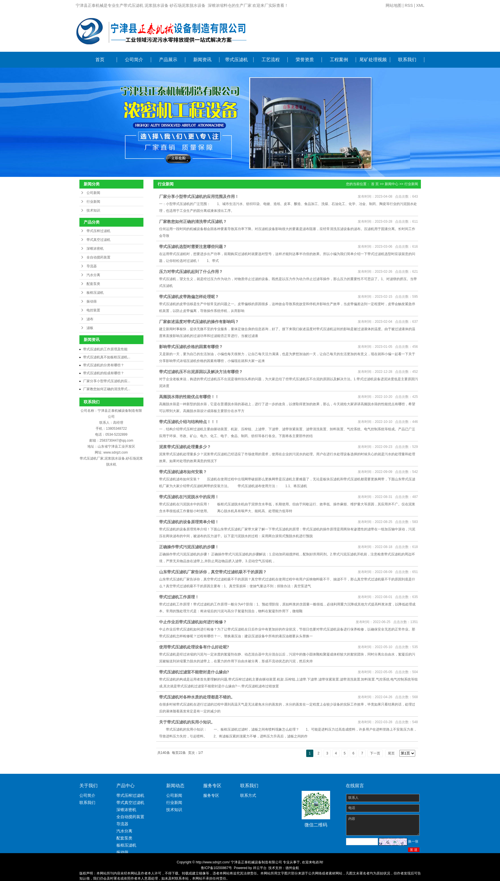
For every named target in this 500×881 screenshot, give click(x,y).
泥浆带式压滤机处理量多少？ (185, 446)
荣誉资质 (305, 59)
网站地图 (394, 5)
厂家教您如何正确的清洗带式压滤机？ (193, 221)
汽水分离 (93, 275)
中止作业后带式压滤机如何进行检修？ (193, 622)
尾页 (391, 753)
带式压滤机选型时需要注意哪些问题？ (193, 246)
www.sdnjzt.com (115, 452)
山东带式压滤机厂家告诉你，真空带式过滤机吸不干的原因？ (213, 572)
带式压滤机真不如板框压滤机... (106, 357)
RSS (409, 5)
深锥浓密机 (95, 249)
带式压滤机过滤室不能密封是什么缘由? (194, 672)
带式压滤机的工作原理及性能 (105, 349)
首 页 (375, 184)
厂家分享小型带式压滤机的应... (106, 381)
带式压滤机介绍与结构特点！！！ (189, 421)
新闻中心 (391, 184)
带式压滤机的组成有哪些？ (103, 373)
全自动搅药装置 (98, 257)
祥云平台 (260, 868)
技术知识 (93, 210)
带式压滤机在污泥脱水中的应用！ (189, 497)
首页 (99, 59)
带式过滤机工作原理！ (179, 597)
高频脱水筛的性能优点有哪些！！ (189, 396)
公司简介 (134, 59)
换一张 (413, 841)
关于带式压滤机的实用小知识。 (187, 722)
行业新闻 (93, 202)
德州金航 (292, 868)
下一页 (375, 753)
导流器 (92, 266)
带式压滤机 (236, 59)
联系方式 (248, 795)
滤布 (90, 319)
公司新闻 (93, 193)
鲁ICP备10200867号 (216, 868)
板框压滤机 (95, 293)
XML (420, 5)
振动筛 (92, 301)
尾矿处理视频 (373, 59)
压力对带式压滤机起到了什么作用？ (191, 271)
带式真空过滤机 (98, 240)
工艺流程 (271, 59)
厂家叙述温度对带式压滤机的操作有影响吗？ (199, 321)
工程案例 (339, 59)
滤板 (90, 328)
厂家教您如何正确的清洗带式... (106, 389)
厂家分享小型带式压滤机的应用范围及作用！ (199, 196)
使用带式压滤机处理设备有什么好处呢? (194, 647)
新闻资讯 (202, 59)
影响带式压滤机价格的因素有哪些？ (191, 346)
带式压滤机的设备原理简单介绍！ (189, 522)
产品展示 (168, 59)
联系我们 (407, 59)
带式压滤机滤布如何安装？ (183, 472)
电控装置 (93, 310)
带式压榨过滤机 (98, 231)
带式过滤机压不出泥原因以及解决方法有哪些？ (201, 371)
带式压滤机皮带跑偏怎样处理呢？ (189, 296)
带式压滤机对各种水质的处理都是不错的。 (197, 697)
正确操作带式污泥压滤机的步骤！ (189, 547)
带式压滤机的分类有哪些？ (103, 365)
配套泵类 (93, 284)
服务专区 (211, 795)
